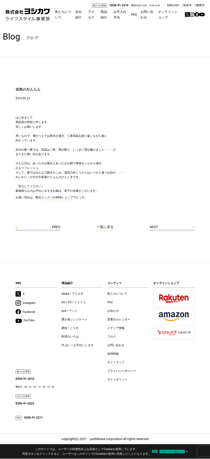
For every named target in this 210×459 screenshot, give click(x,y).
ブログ (111, 337)
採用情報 (113, 354)
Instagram (26, 303)
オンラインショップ (167, 14)
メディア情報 (115, 328)
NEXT (154, 227)
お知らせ (113, 311)
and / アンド (69, 311)
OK (155, 451)
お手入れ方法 (119, 14)
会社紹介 (78, 14)
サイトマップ (115, 362)
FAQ (134, 14)
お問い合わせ (146, 14)
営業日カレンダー (118, 319)
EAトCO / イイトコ (74, 302)
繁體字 (200, 5)
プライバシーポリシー (121, 371)
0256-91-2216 (119, 5)
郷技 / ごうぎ (70, 328)
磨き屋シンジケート (74, 319)
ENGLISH (173, 5)
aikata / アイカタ (72, 294)
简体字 (187, 5)
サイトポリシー (117, 380)
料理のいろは (70, 337)
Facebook (25, 312)
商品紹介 (104, 14)
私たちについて (63, 14)
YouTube (25, 321)
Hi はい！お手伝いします (78, 345)
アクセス (91, 14)
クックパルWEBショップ (57, 197)
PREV (56, 227)
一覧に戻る (105, 227)
